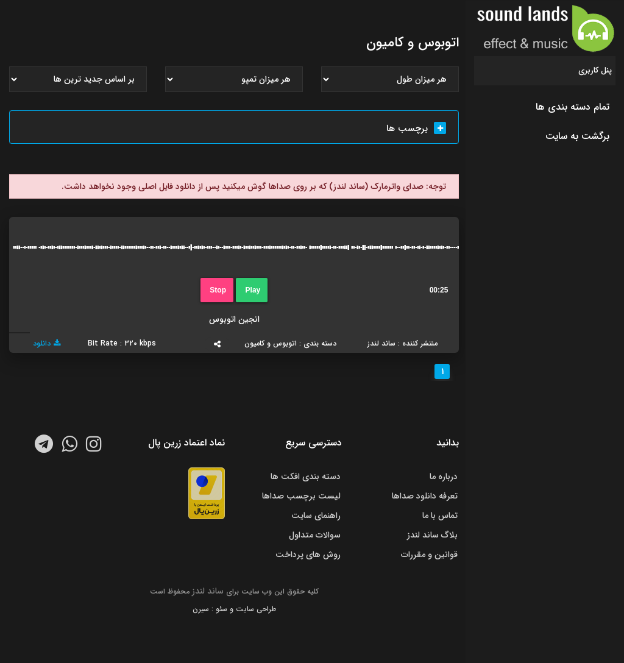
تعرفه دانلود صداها (425, 496)
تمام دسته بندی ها (572, 107)
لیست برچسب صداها (301, 496)
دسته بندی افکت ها (306, 476)
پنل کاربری (595, 70)
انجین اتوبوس (234, 319)
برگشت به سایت (577, 136)
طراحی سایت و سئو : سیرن (234, 609)
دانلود (46, 343)
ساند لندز (208, 591)
